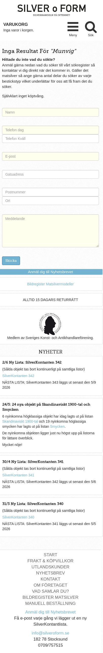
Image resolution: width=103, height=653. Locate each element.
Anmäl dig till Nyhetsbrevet (50, 272)
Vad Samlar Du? (50, 591)
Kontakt (50, 579)
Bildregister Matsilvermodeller (50, 284)
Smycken (57, 426)
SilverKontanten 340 (18, 517)
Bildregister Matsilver (50, 597)
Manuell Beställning (50, 603)
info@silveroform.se (51, 633)
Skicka (11, 260)
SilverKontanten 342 (18, 376)
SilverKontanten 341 (18, 475)
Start (50, 554)
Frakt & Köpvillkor (50, 560)
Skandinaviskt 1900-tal (20, 421)
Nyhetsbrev (50, 573)
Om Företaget (50, 585)
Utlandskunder (50, 567)
